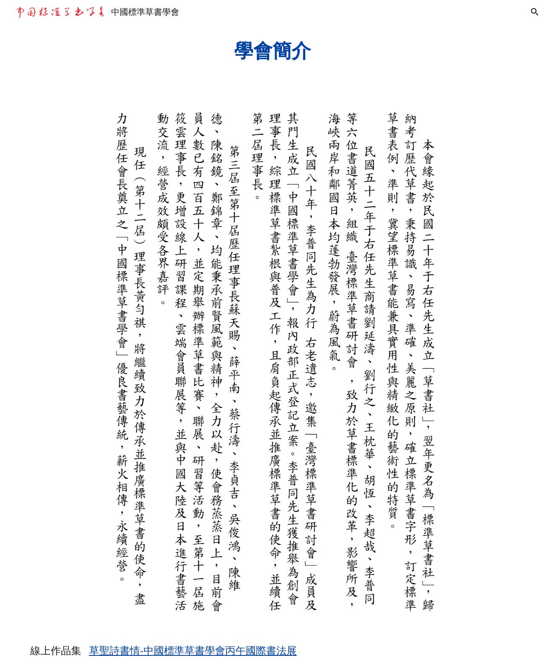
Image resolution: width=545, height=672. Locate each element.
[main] (272, 51)
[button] (535, 12)
